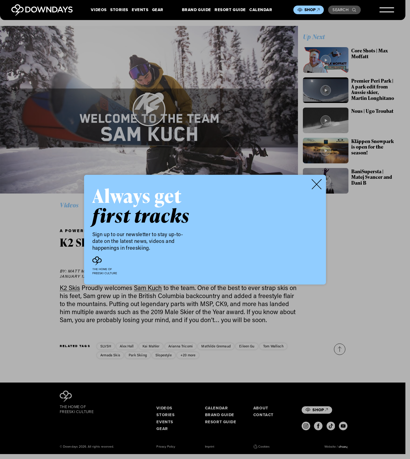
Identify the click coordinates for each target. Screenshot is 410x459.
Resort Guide (230, 10)
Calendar (260, 10)
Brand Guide (196, 10)
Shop (312, 10)
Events (140, 10)
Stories (119, 10)
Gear (157, 10)
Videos (99, 10)
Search (344, 10)
